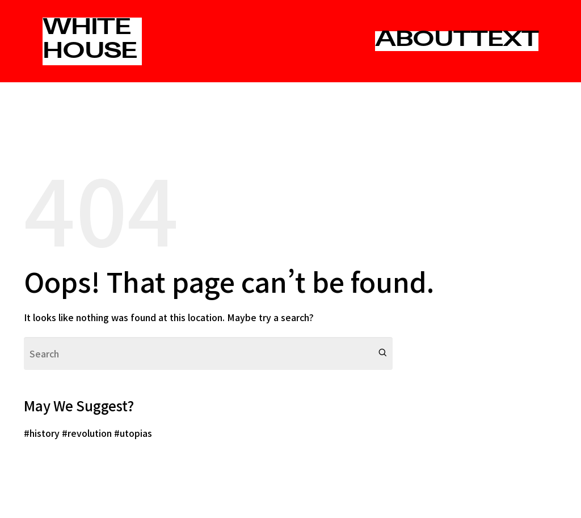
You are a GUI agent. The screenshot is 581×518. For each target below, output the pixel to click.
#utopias (133, 433)
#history (42, 433)
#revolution (87, 433)
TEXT (504, 41)
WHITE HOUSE (90, 41)
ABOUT (422, 41)
